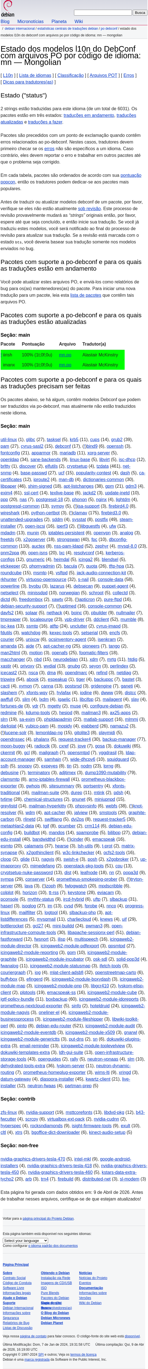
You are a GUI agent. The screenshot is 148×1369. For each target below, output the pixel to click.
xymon (25, 686)
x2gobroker (118, 859)
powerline (10, 586)
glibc (30, 439)
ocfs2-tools (114, 852)
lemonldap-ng (49, 732)
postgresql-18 (49, 499)
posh (92, 859)
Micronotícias (30, 21)
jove (82, 746)
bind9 (92, 446)
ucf (61, 472)
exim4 (7, 492)
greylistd (9, 806)
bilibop (114, 832)
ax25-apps (120, 712)
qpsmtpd (116, 945)
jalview (81, 812)
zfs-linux (9, 1112)
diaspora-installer (57, 1079)
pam (5, 446)
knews (106, 919)
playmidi (107, 732)
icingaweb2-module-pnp (58, 985)
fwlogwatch (76, 886)
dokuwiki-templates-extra (25, 1052)
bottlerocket (12, 925)
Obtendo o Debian (55, 1273)
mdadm (8, 532)
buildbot (32, 832)
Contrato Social (14, 1278)
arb (28, 1179)
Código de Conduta (17, 1283)
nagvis (47, 859)
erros (49, 148)
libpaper (8, 486)
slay (135, 699)
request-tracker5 (109, 819)
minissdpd (38, 592)
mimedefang (42, 866)
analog (126, 532)
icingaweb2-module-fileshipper (73, 1019)
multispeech (86, 939)
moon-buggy (13, 746)
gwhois (33, 786)
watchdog (31, 632)
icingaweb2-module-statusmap (60, 965)
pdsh (118, 792)
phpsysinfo (86, 806)
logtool (51, 912)
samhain (52, 759)
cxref (64, 746)
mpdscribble (110, 886)
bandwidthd (44, 839)
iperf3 (62, 526)
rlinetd (29, 819)
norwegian (69, 592)
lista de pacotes (85, 295)
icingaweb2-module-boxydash (81, 979)
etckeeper (10, 566)
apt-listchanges (79, 486)
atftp (54, 626)
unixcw (33, 639)
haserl (7, 906)
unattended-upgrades (22, 519)
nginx (101, 499)
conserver (35, 879)
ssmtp (32, 626)
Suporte (9, 1303)
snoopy (25, 766)
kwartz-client (98, 1079)
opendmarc (76, 672)
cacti (5, 686)
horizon (30, 892)
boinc (76, 612)
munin (33, 532)
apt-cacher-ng (57, 646)
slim (26, 699)
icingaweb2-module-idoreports (109, 999)
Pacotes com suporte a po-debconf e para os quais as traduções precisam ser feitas (71, 383)
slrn (4, 719)
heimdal (61, 559)
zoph (51, 886)
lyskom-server (71, 1065)
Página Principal (16, 1265)
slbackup (118, 899)
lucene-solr (15, 732)
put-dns (76, 1039)
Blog (5, 21)
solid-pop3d (127, 959)
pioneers (90, 646)
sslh (4, 766)
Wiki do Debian (90, 1303)
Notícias (85, 1273)
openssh (115, 446)
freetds (7, 539)
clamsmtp (10, 779)
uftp (97, 899)
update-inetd (117, 492)
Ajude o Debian (15, 1298)
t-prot (107, 846)
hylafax (64, 692)
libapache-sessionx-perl (91, 932)
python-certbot (45, 512)
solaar (31, 612)
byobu (35, 586)
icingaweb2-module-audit (110, 1025)
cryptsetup (77, 466)
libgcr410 (100, 985)
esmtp (7, 846)
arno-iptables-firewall (49, 779)
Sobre (7, 1273)
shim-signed (40, 486)
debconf (63, 446)
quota (91, 566)
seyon (95, 666)
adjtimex (67, 772)
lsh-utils (85, 846)
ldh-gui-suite (71, 1052)
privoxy (27, 666)
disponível (132, 1336)
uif (124, 919)
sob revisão (89, 208)
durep (76, 792)
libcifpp (86, 699)
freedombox (31, 599)
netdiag (124, 672)
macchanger (13, 659)
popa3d (130, 872)
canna (47, 686)
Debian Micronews (55, 1318)
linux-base (80, 459)
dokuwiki (122, 746)
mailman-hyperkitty (47, 806)
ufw (112, 526)
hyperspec (11, 1125)
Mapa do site (51, 1303)
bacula (70, 566)
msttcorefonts (79, 1112)
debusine (10, 772)
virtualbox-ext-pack (66, 1119)
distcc (130, 692)
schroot (96, 592)
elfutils (51, 466)
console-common (105, 606)
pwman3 (94, 925)
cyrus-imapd (108, 626)
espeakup (57, 679)
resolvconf (84, 552)
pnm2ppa (10, 552)
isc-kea (8, 626)
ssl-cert (31, 492)
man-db (66, 479)
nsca (33, 672)
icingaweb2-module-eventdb (28, 1032)
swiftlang (53, 819)
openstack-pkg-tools (84, 866)
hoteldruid (100, 1005)
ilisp (61, 939)
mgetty (54, 706)
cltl (3, 1132)
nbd (38, 659)
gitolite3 (82, 732)
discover (27, 466)
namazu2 (119, 726)
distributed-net (96, 1179)
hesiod (65, 712)
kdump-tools (38, 712)
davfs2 (7, 612)
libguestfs (90, 526)
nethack (54, 612)
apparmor (40, 453)
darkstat (8, 726)
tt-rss (54, 892)
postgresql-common (20, 506)
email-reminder (34, 1045)
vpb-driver (74, 619)
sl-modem (129, 1179)
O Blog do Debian (55, 1313)
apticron (87, 599)
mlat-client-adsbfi (66, 972)
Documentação (91, 1288)
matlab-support (99, 719)
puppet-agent (115, 586)
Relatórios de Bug (16, 1323)
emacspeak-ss (61, 992)
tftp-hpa (116, 566)
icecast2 (9, 672)
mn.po (65, 355)
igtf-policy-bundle (17, 999)
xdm (94, 659)
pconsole (9, 899)
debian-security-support (24, 606)
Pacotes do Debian (55, 1298)
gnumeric (35, 559)
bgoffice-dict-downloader (55, 1132)
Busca (46, 1308)
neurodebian (65, 659)
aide (30, 646)
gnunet (78, 799)
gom (71, 952)
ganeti (127, 686)
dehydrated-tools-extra (23, 1065)
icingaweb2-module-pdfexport (70, 945)
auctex (38, 546)
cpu (119, 866)
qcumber (66, 826)
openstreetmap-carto (115, 972)
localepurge (41, 619)
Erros (129, 75)
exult (125, 1125)
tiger (80, 679)
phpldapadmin (58, 719)
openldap (10, 459)
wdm (30, 812)
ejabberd (89, 726)
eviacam (105, 892)
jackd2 (89, 492)
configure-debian (106, 706)
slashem (9, 692)
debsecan (83, 586)
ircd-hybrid (73, 899)
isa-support (89, 506)
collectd (120, 592)
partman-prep (78, 1085)
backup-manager (119, 739)
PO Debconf (109, 29)
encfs (114, 632)
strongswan (68, 539)
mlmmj (131, 719)
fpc (94, 539)
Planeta (58, 21)
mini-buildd (63, 925)
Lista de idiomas (35, 75)
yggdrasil (108, 752)
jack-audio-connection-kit (101, 572)
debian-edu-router (53, 1025)
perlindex (119, 666)
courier (7, 639)
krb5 (74, 439)
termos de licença (83, 1355)
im (50, 906)
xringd (125, 1072)
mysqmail (46, 919)
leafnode (88, 872)
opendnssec (12, 739)
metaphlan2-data (17, 826)
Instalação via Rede (55, 1278)
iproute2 (41, 479)
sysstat (79, 519)
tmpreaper (11, 619)
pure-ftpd (113, 599)
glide (25, 859)
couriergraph (13, 972)
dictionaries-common (103, 479)
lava (28, 886)
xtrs (18, 1132)
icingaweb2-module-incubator (55, 959)
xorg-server (98, 453)
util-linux (9, 439)
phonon (79, 499)
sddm (57, 519)
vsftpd (62, 572)
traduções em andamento (89, 115)
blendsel (110, 559)
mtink (99, 792)
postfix (101, 519)
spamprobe (87, 832)
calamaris (33, 846)
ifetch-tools (110, 965)
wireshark (10, 512)
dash (125, 472)
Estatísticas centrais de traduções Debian (68, 29)
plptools (27, 992)
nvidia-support (40, 1112)
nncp (111, 906)
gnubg (74, 666)
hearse (62, 846)
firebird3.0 (111, 512)
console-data (110, 579)
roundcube (11, 572)
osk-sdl (100, 959)
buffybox (9, 979)
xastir (6, 666)
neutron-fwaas (42, 1085)
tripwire (8, 679)
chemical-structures (43, 799)
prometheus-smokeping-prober (86, 879)
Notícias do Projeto (93, 1278)
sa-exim (27, 719)
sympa (7, 879)
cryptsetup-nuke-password (27, 872)
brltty (5, 466)
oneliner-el (49, 1012)
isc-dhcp (127, 459)
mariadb (68, 453)
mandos (57, 832)
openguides (49, 1059)
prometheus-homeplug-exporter (54, 1072)
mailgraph (48, 752)
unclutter (78, 626)
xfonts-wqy (36, 692)
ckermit (8, 752)
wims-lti (102, 1072)
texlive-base (62, 492)
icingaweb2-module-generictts (30, 1039)
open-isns (38, 552)
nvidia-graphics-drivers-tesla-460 (60, 1172)
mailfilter (27, 912)
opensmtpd (79, 752)
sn (95, 1039)
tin (69, 766)
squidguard (118, 759)
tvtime (7, 799)
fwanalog (9, 965)
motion (36, 652)
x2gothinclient (39, 852)
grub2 (116, 439)
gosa (100, 746)
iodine (86, 692)
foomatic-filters (93, 652)
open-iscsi (35, 526)
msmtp (39, 572)
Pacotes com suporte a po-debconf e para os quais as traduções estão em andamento (71, 265)
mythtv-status (41, 899)
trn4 (45, 1179)
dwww (107, 692)
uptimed (68, 606)
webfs (111, 806)
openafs (60, 652)
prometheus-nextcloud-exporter (31, 1005)
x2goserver (34, 539)
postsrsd (73, 686)
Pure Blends (50, 1293)
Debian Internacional (19, 29)
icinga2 (85, 559)
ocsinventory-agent (67, 639)
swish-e (70, 859)
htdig (132, 659)
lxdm (44, 699)
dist (67, 872)
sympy (57, 506)
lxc (62, 552)
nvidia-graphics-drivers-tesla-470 (33, 1159)
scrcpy (31, 1119)
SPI (41, 1355)
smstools (108, 812)
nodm (86, 766)
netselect (9, 592)
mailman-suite (45, 792)
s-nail (83, 579)
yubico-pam (37, 726)
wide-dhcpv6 (82, 759)
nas (23, 499)
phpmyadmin (42, 566)
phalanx (41, 739)
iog (38, 972)
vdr (35, 706)
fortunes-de (12, 706)
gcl (26, 752)
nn (111, 872)
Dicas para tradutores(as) (28, 82)
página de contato (33, 1336)
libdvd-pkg (114, 1112)
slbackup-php (82, 912)
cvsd (68, 906)
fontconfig (10, 453)
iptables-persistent (66, 532)
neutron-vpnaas (102, 1059)
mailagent (112, 699)
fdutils (6, 632)
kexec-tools (61, 632)
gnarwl (130, 1032)
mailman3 (91, 712)
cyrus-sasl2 (32, 446)
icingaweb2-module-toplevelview (93, 1045)
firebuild (65, 1179)
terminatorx (39, 772)
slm (130, 1059)
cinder (77, 839)
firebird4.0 (119, 506)
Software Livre (13, 1288)
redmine (9, 712)
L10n (8, 75)
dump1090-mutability (105, 772)
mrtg (111, 659)
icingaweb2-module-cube (112, 992)
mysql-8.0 (127, 546)
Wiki (79, 21)
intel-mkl (82, 1159)
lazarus (57, 586)
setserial (89, 632)
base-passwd (34, 472)
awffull (7, 699)
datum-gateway (16, 1079)
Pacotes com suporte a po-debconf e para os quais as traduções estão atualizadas (71, 318)
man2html (10, 652)
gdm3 (131, 486)
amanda (9, 646)
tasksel (54, 439)
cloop (6, 859)
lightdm (123, 499)
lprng (108, 766)
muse (75, 706)
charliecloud (79, 919)
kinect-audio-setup (107, 1132)
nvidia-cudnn (106, 1119)
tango (114, 646)
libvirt (104, 459)
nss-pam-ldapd (68, 546)
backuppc (103, 679)
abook (32, 679)
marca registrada (37, 1360)
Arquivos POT (103, 75)
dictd (5, 599)
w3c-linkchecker (78, 852)
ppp (4, 499)
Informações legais (17, 1293)
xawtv (57, 599)
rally (74, 1059)
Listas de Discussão (18, 1328)
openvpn (101, 532)
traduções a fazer (45, 122)
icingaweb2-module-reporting (29, 952)
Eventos (85, 1283)
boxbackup (56, 999)
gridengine (101, 686)
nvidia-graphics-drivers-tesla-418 (59, 1165)
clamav (80, 512)
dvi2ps (77, 819)
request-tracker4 (74, 739)
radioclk (42, 746)
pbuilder (99, 612)
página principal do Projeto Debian (48, 1218)
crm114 (92, 826)
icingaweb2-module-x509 (90, 1032)
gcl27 (38, 925)
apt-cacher (54, 812)
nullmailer (125, 612)
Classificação (71, 75)
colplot (7, 892)
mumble (128, 619)
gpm (109, 486)
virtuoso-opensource (46, 579)
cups (95, 439)
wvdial (50, 666)
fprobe (91, 906)
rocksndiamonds (46, 1125)
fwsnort (41, 939)
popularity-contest (93, 472)
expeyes (49, 766)
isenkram (107, 639)
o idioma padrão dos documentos (53, 1246)
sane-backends (46, 459)
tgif (46, 826)
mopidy (65, 726)
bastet (128, 679)
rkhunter (9, 579)
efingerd (34, 979)
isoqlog (29, 906)
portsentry (93, 786)
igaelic (64, 699)
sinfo (76, 1005)
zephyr (101, 546)
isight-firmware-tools (92, 1125)
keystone (77, 892)
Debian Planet (52, 1323)
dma (51, 672)
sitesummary (61, 786)
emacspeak (103, 839)
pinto (22, 1025)
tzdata (103, 466)
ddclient (101, 619)
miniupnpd (105, 799)
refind (101, 672)
